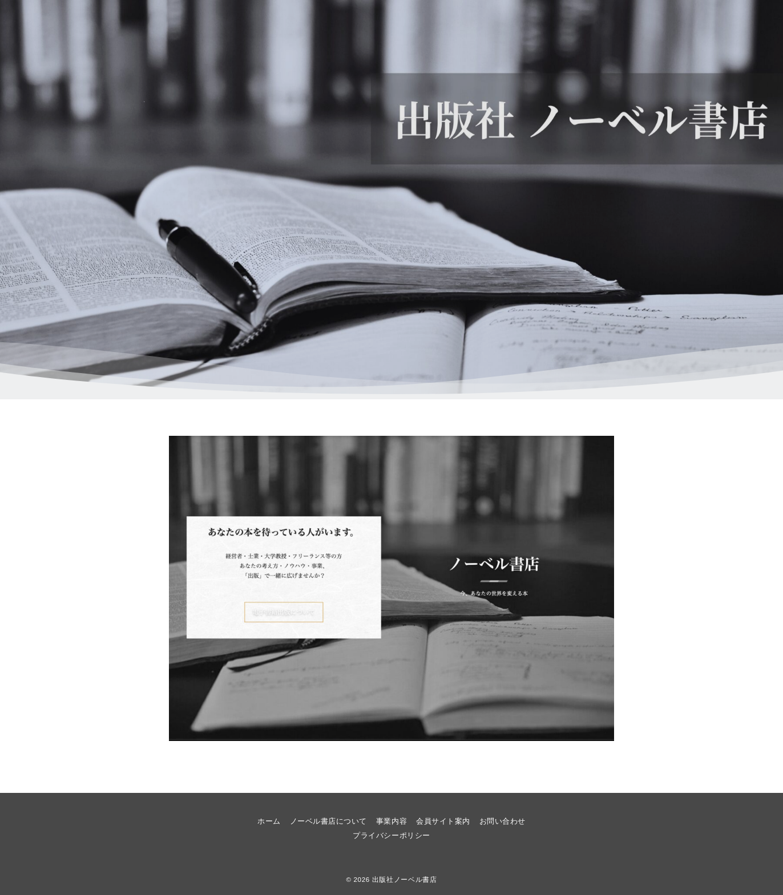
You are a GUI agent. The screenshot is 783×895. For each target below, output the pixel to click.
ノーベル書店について (489, 24)
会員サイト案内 (630, 24)
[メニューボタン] (62, 24)
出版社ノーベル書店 (404, 879)
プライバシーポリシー (391, 835)
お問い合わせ (697, 24)
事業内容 (566, 24)
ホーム (415, 24)
